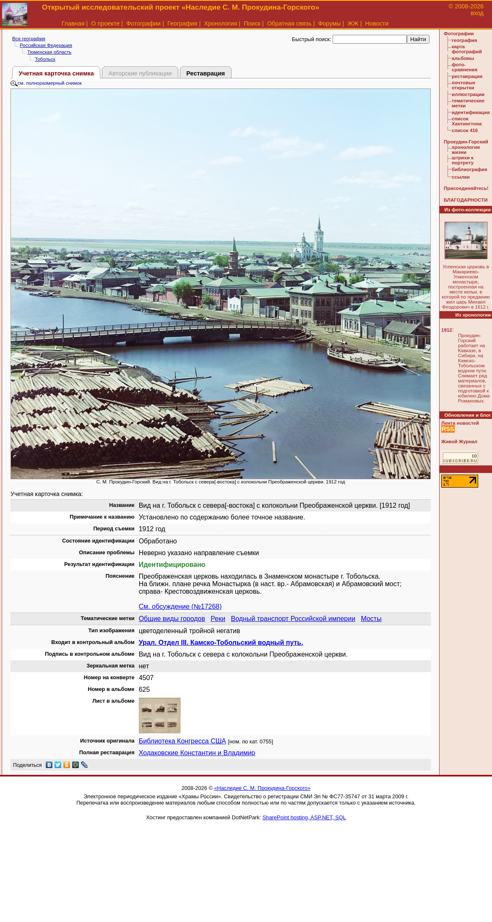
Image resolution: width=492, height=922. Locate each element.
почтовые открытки (463, 85)
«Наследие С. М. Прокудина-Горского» (262, 788)
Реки (218, 618)
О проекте (105, 23)
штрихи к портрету (463, 160)
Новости (377, 23)
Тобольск (45, 59)
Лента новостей (460, 423)
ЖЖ (353, 23)
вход (477, 13)
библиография (469, 169)
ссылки (461, 176)
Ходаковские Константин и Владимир (197, 752)
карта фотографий (467, 49)
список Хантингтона (467, 121)
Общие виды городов (172, 618)
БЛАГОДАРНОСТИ (465, 200)
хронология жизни (466, 150)
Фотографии (143, 23)
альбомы (463, 58)
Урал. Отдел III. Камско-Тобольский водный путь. (221, 642)
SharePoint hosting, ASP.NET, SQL (304, 817)
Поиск (252, 23)
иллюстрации (468, 94)
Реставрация (205, 73)
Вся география (28, 38)
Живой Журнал (459, 441)
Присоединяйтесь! (466, 188)
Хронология (220, 23)
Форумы (329, 23)
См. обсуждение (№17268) (180, 606)
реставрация (467, 76)
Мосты (371, 618)
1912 (446, 329)
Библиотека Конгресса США (182, 741)
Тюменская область (49, 52)
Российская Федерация (46, 45)
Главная (73, 23)
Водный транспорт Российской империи (293, 618)
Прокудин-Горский (466, 141)
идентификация (471, 112)
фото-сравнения (464, 67)
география (464, 40)
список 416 (465, 130)
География (182, 23)
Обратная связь (289, 23)
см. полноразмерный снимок (46, 83)
